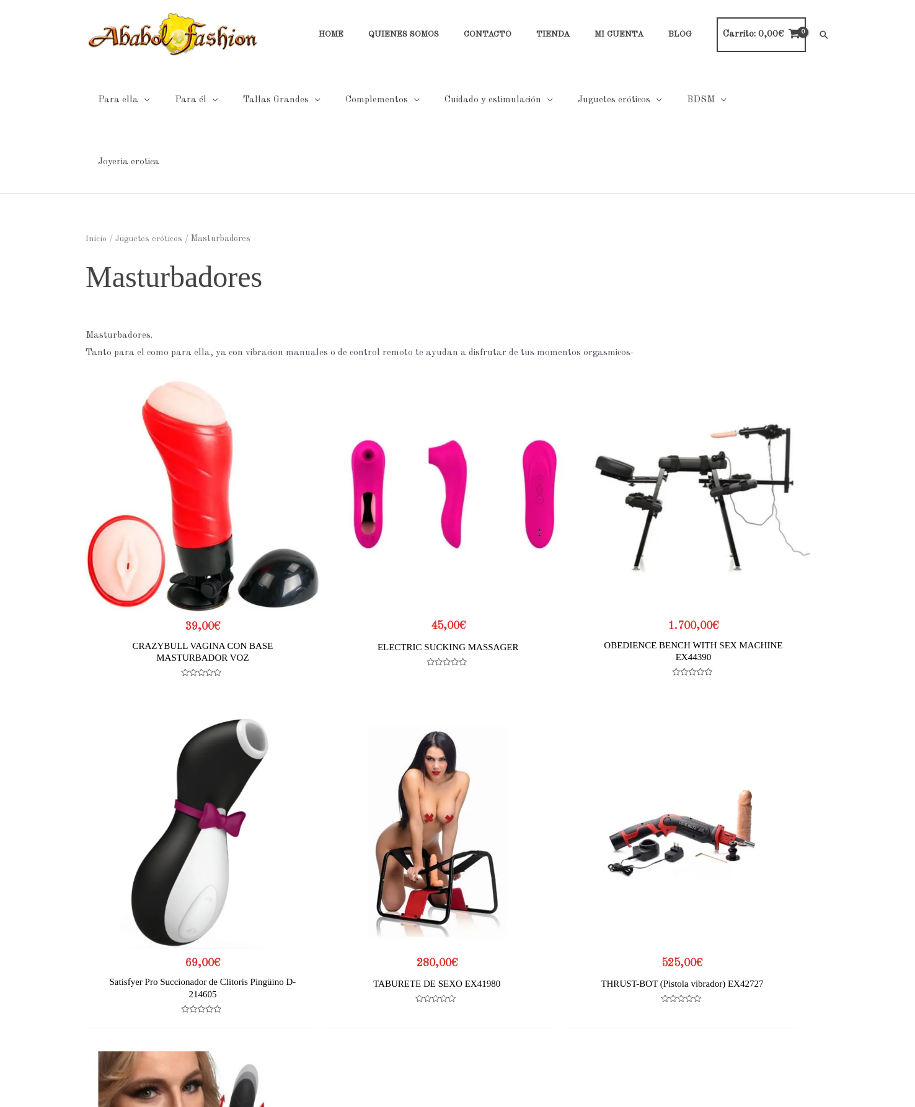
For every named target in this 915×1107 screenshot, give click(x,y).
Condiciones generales (390, 976)
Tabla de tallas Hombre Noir (663, 959)
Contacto (105, 976)
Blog (95, 1028)
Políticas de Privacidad (392, 941)
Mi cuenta (106, 1011)
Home (98, 941)
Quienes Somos (117, 959)
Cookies (360, 959)
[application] (141, 100)
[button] (823, 34)
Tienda (100, 994)
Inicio (95, 176)
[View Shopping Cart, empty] (761, 35)
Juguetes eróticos (148, 176)
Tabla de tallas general (652, 941)
